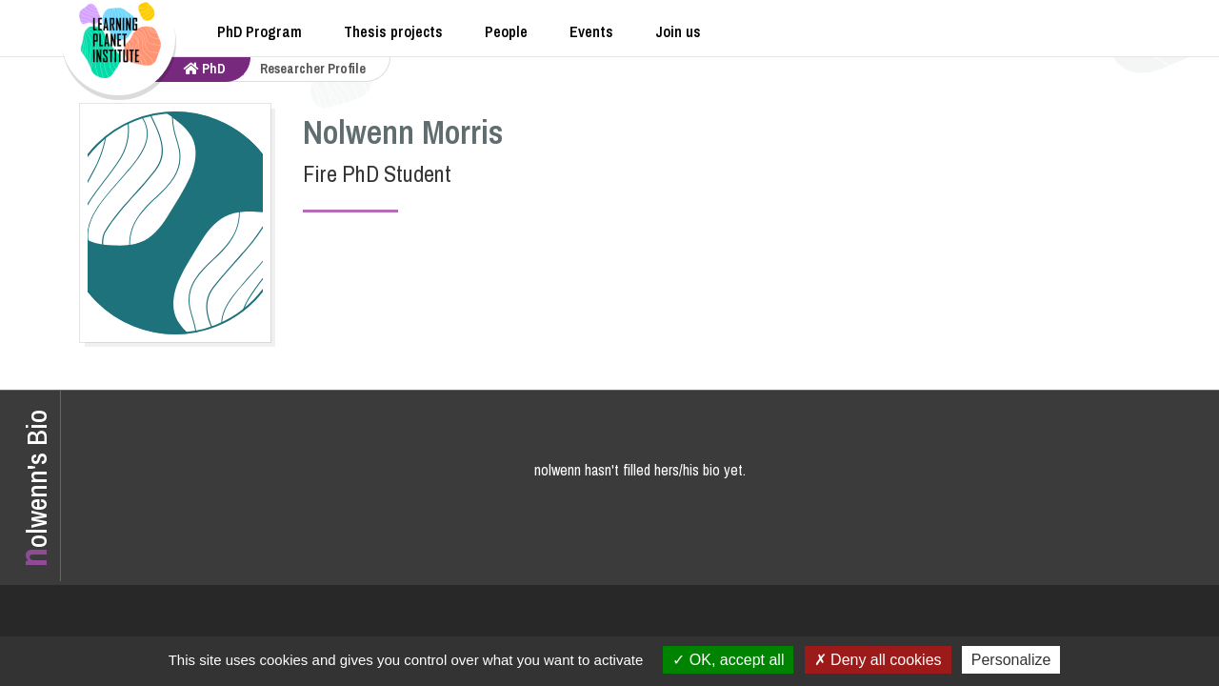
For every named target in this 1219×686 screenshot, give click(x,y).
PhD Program (259, 31)
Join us (678, 31)
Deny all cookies (878, 660)
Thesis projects (393, 31)
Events (591, 31)
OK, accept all (728, 660)
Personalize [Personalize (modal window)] (1011, 660)
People (506, 31)
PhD (205, 68)
